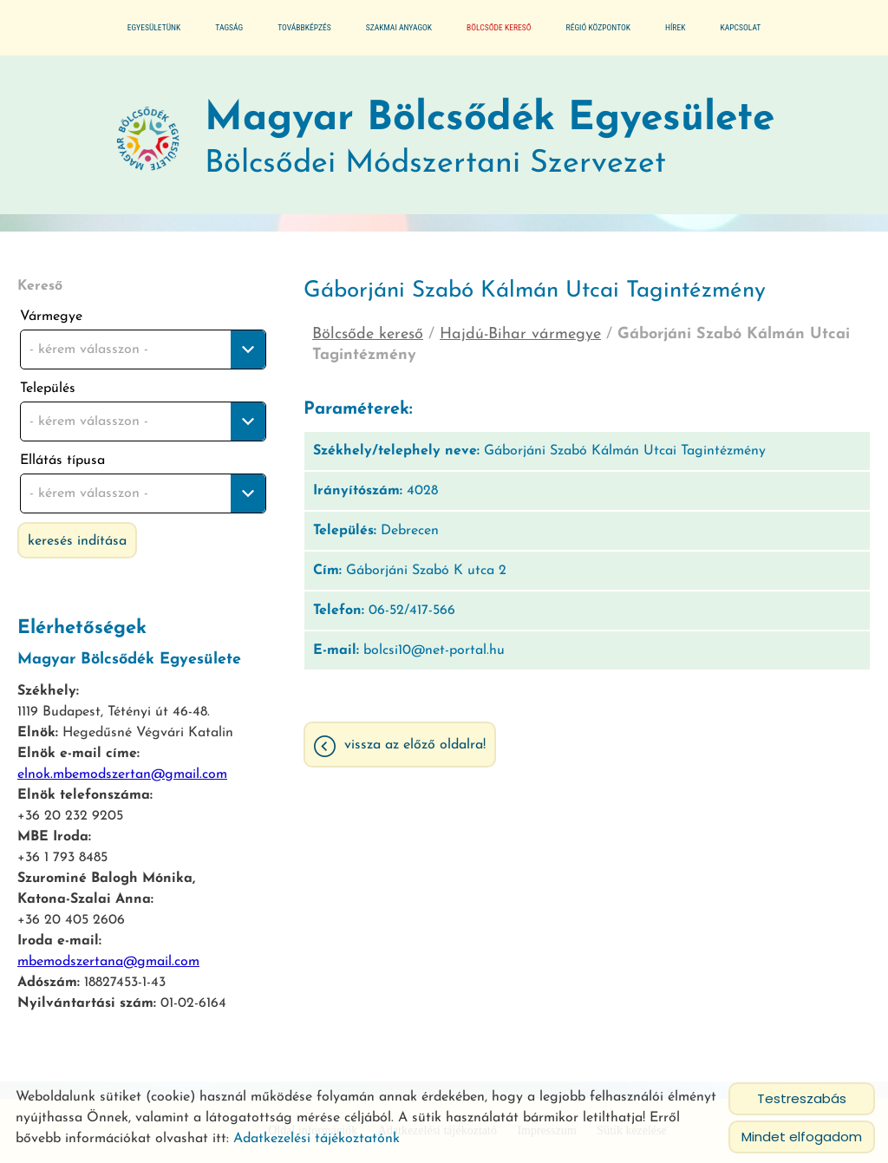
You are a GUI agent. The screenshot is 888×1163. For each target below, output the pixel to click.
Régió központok (598, 27)
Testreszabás (801, 1098)
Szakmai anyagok (399, 27)
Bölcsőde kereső (499, 27)
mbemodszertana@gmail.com (108, 962)
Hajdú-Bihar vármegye (520, 334)
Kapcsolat (740, 27)
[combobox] (143, 349)
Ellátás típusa (62, 460)
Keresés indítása (77, 541)
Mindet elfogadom (801, 1136)
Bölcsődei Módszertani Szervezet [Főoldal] (489, 139)
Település (47, 388)
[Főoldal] (148, 139)
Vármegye (51, 316)
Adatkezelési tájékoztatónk (316, 1139)
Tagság (229, 27)
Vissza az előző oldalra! (415, 745)
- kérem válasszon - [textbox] (88, 349)
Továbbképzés (304, 27)
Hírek (675, 27)
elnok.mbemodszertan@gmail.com (122, 774)
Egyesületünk (154, 27)
